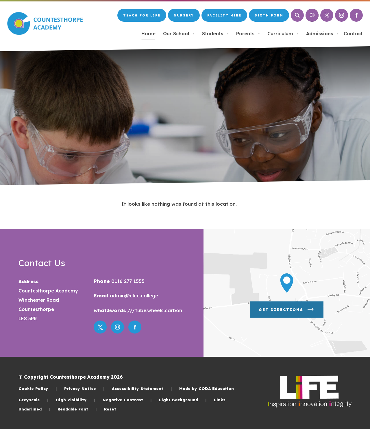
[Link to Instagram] (341, 15)
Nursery (184, 15)
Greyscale (33, 399)
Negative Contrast (127, 399)
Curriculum (283, 33)
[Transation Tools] (312, 15)
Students (215, 33)
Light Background (183, 399)
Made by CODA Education (206, 388)
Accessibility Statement (142, 388)
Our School (179, 33)
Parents (248, 33)
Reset (110, 408)
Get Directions (287, 309)
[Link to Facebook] (356, 15)
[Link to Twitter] (326, 15)
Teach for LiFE (141, 15)
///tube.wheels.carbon (154, 310)
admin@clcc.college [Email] (133, 295)
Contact (353, 33)
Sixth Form (269, 15)
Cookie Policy (37, 388)
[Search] (297, 15)
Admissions (322, 33)
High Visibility (75, 399)
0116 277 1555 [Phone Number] (127, 281)
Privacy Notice (84, 388)
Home (148, 33)
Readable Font (77, 408)
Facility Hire (224, 15)
